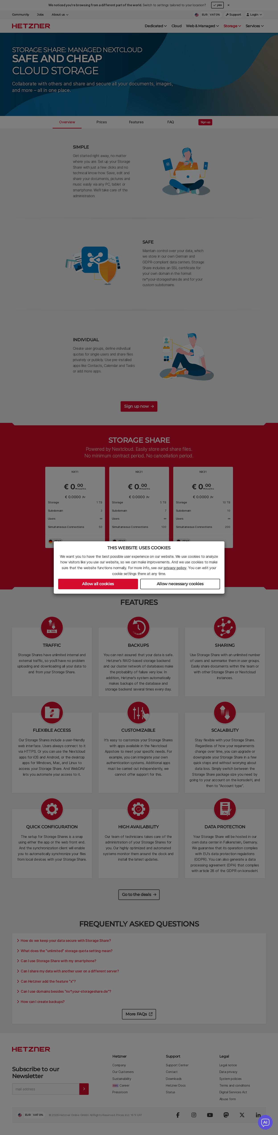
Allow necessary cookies (180, 583)
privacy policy (175, 568)
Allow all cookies (98, 583)
